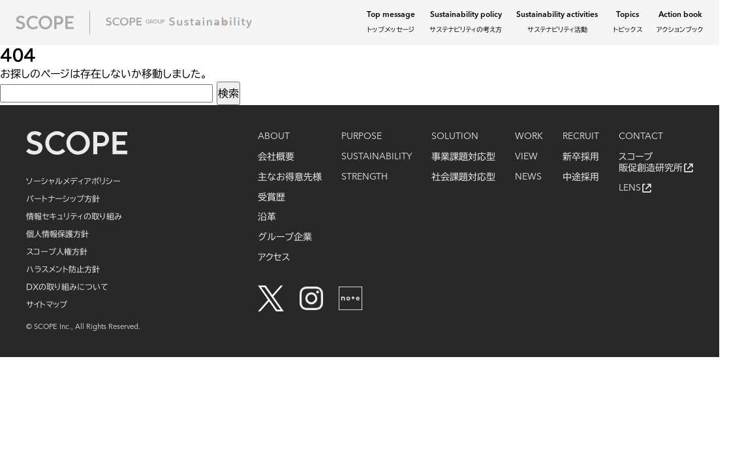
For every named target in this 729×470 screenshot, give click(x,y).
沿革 (267, 216)
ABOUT (274, 136)
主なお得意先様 (290, 176)
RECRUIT (581, 136)
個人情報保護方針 (57, 234)
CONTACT (641, 136)
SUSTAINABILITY (376, 156)
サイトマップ (46, 304)
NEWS (528, 176)
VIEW (526, 156)
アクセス (274, 257)
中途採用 (581, 176)
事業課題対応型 (463, 156)
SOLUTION (454, 136)
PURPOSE (361, 136)
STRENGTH (364, 176)
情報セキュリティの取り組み (74, 216)
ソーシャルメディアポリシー (73, 181)
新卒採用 (581, 156)
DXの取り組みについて (67, 286)
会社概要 (276, 156)
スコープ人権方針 (56, 251)
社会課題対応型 (463, 176)
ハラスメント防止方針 (63, 269)
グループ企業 (285, 237)
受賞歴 (271, 197)
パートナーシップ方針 (63, 198)
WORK (529, 136)
